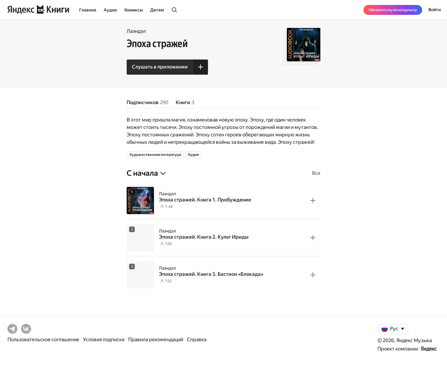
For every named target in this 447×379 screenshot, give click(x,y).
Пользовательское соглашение (43, 339)
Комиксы (133, 9)
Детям (157, 9)
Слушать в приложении (160, 67)
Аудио (110, 9)
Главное (87, 9)
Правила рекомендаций (155, 339)
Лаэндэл (136, 31)
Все (316, 173)
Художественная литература (155, 154)
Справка (196, 339)
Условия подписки (103, 339)
